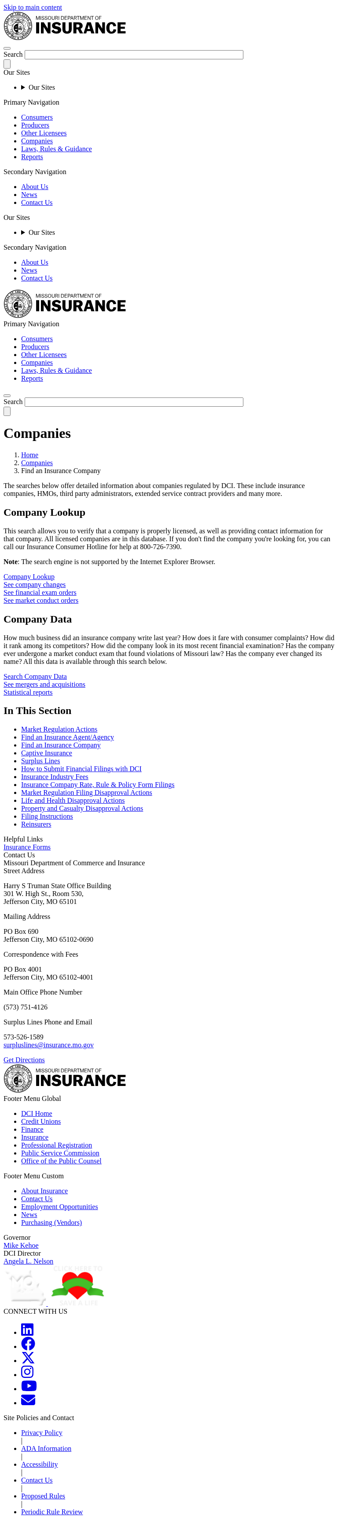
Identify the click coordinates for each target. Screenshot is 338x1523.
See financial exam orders (40, 592)
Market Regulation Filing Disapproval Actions (86, 792)
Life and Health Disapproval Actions (73, 800)
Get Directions (24, 1060)
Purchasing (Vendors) (51, 1222)
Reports (32, 156)
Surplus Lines (40, 761)
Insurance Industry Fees (54, 776)
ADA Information (46, 1448)
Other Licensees (44, 133)
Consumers (37, 117)
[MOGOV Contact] (28, 1402)
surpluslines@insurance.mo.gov (49, 1045)
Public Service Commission (60, 1153)
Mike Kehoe (21, 1245)
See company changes (35, 584)
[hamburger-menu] (7, 48)
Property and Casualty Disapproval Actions (82, 808)
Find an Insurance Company (61, 745)
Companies (37, 141)
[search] (7, 395)
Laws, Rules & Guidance (56, 149)
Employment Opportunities (59, 1206)
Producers (35, 125)
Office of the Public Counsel (61, 1161)
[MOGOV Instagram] (27, 1374)
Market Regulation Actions (59, 729)
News (29, 194)
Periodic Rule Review (52, 1512)
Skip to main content (33, 7)
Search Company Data (35, 676)
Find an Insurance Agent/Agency (67, 737)
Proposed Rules (43, 1496)
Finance (32, 1129)
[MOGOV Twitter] (28, 1360)
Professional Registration (56, 1145)
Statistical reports (28, 692)
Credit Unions (41, 1121)
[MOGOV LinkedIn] (27, 1332)
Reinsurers (36, 824)
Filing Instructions (47, 816)
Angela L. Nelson (28, 1261)
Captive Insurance (46, 753)
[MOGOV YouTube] (29, 1388)
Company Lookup (29, 576)
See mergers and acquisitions (44, 684)
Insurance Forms (27, 847)
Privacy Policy (41, 1432)
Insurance (34, 1137)
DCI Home (36, 1113)
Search (13, 54)
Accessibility (39, 1464)
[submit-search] (7, 64)
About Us (34, 186)
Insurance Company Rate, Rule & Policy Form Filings (97, 784)
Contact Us (37, 202)
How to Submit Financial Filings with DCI (81, 768)
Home (29, 455)
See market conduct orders (41, 600)
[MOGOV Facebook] (28, 1346)
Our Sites (42, 87)
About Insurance (44, 1191)
